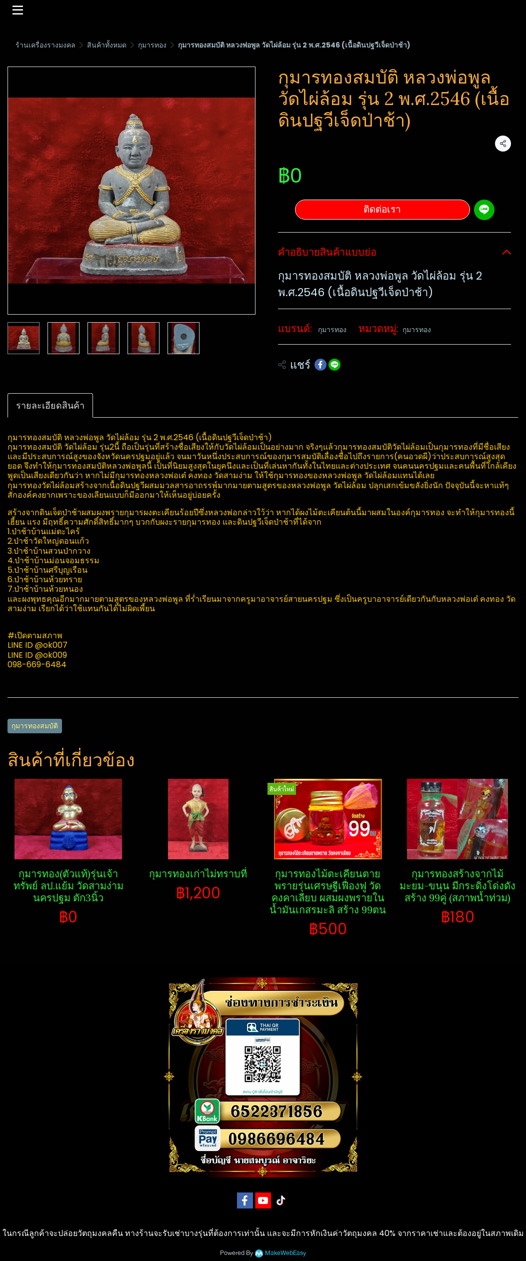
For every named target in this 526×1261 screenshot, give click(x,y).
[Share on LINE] (334, 365)
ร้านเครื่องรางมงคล (46, 45)
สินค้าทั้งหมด (106, 45)
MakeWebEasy (285, 1253)
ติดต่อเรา (382, 209)
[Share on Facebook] (320, 365)
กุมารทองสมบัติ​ (35, 726)
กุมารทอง (152, 45)
